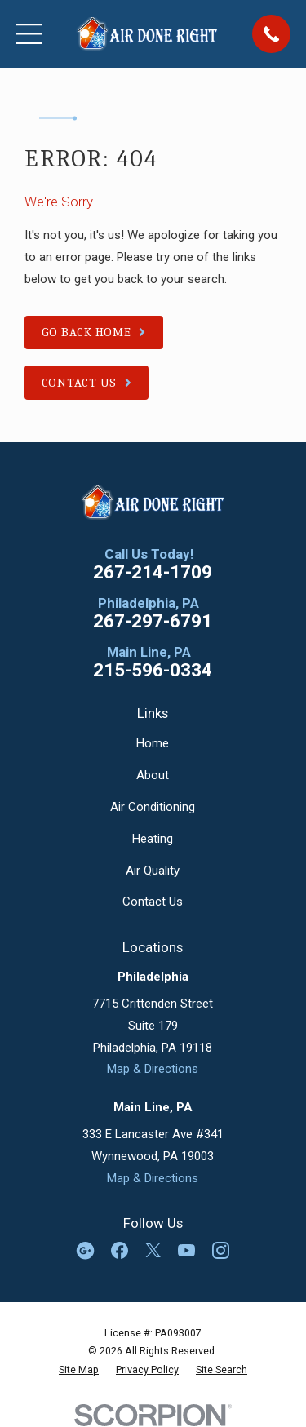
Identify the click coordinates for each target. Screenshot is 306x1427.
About (152, 775)
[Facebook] (119, 1250)
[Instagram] (220, 1250)
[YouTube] (186, 1250)
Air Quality (153, 870)
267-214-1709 (152, 572)
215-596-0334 (152, 670)
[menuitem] (79, 1370)
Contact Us (152, 901)
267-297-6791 (152, 621)
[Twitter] (153, 1250)
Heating (152, 838)
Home (152, 743)
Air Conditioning (152, 807)
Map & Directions (152, 1068)
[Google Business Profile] (85, 1250)
